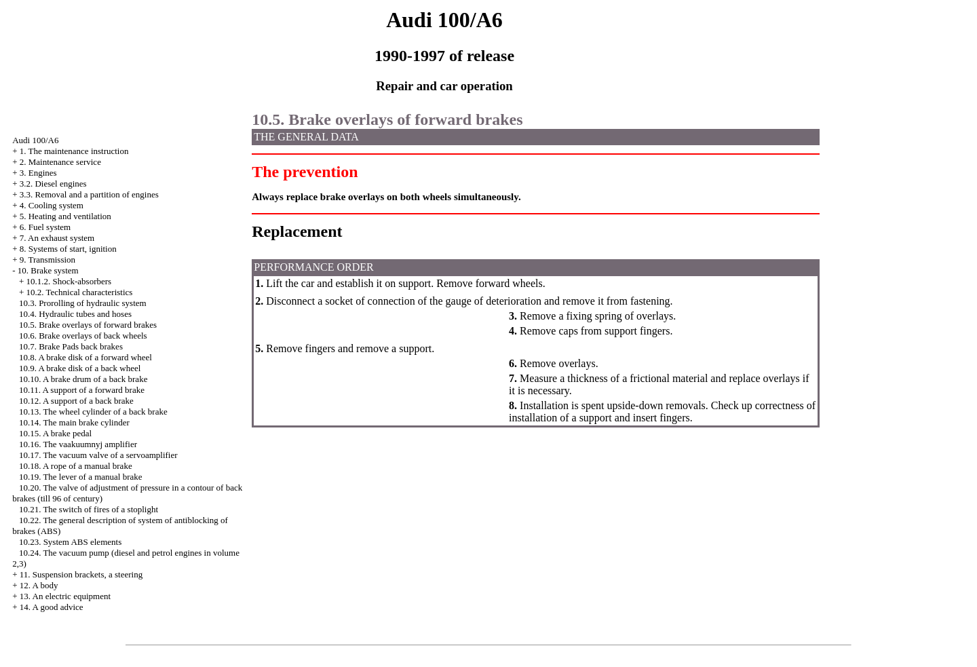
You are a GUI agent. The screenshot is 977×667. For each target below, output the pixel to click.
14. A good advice (51, 607)
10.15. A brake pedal (55, 433)
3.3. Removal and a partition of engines (89, 194)
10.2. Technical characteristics (79, 292)
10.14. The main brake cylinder (74, 422)
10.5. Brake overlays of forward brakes (88, 325)
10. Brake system (48, 270)
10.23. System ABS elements (70, 542)
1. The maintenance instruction (74, 151)
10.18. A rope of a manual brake (75, 466)
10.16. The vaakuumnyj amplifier (78, 444)
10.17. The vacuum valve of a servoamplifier (98, 455)
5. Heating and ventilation (65, 216)
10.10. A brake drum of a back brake (83, 379)
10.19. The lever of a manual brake (80, 477)
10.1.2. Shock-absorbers (68, 281)
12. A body (39, 585)
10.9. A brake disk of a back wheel (79, 368)
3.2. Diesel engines (53, 183)
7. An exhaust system (57, 238)
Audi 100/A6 (35, 140)
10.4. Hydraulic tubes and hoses (75, 314)
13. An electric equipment (65, 596)
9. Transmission (47, 259)
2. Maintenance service (60, 162)
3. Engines (38, 173)
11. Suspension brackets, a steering (81, 574)
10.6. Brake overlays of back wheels (83, 335)
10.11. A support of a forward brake (82, 390)
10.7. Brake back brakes (71, 346)
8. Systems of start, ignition (68, 249)
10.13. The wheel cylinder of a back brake (93, 411)
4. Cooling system (51, 205)
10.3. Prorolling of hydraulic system (83, 303)
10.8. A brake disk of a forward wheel (85, 357)
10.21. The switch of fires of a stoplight (88, 509)
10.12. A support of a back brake (76, 401)
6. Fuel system (45, 227)
